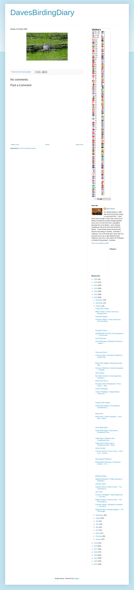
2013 (96, 561)
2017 (96, 549)
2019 (96, 543)
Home (47, 145)
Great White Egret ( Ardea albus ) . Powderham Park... (107, 431)
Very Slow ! (99, 492)
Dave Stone (110, 209)
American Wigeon (101, 317)
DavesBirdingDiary (42, 12)
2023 (96, 288)
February (99, 536)
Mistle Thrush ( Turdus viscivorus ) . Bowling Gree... (107, 312)
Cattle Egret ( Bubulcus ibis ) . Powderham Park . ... (105, 439)
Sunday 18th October (102, 403)
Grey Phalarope (100, 338)
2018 (96, 546)
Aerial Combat (100, 448)
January (99, 539)
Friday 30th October (102, 309)
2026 (96, 279)
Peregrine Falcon (101, 330)
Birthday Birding (100, 476)
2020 (96, 297)
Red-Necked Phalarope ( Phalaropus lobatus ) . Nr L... (108, 463)
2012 (96, 564)
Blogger (76, 578)
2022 (96, 291)
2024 (96, 285)
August (98, 518)
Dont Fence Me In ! (101, 381)
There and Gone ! (101, 352)
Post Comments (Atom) (28, 148)
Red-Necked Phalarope (103, 459)
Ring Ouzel (99, 414)
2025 (96, 282)
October (99, 306)
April (97, 530)
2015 (96, 555)
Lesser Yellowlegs (101, 389)
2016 (96, 552)
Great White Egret (101, 427)
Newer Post (15, 145)
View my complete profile (100, 243)
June (97, 524)
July (97, 521)
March (98, 533)
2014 (96, 558)
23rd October (99, 373)
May (97, 527)
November (99, 303)
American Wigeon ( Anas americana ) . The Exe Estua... (108, 320)
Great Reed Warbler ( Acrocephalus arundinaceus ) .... (107, 406)
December (99, 300)
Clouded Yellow (100, 484)
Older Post (79, 145)
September (100, 515)
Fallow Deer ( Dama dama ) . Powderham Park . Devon (105, 444)
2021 (96, 294)
